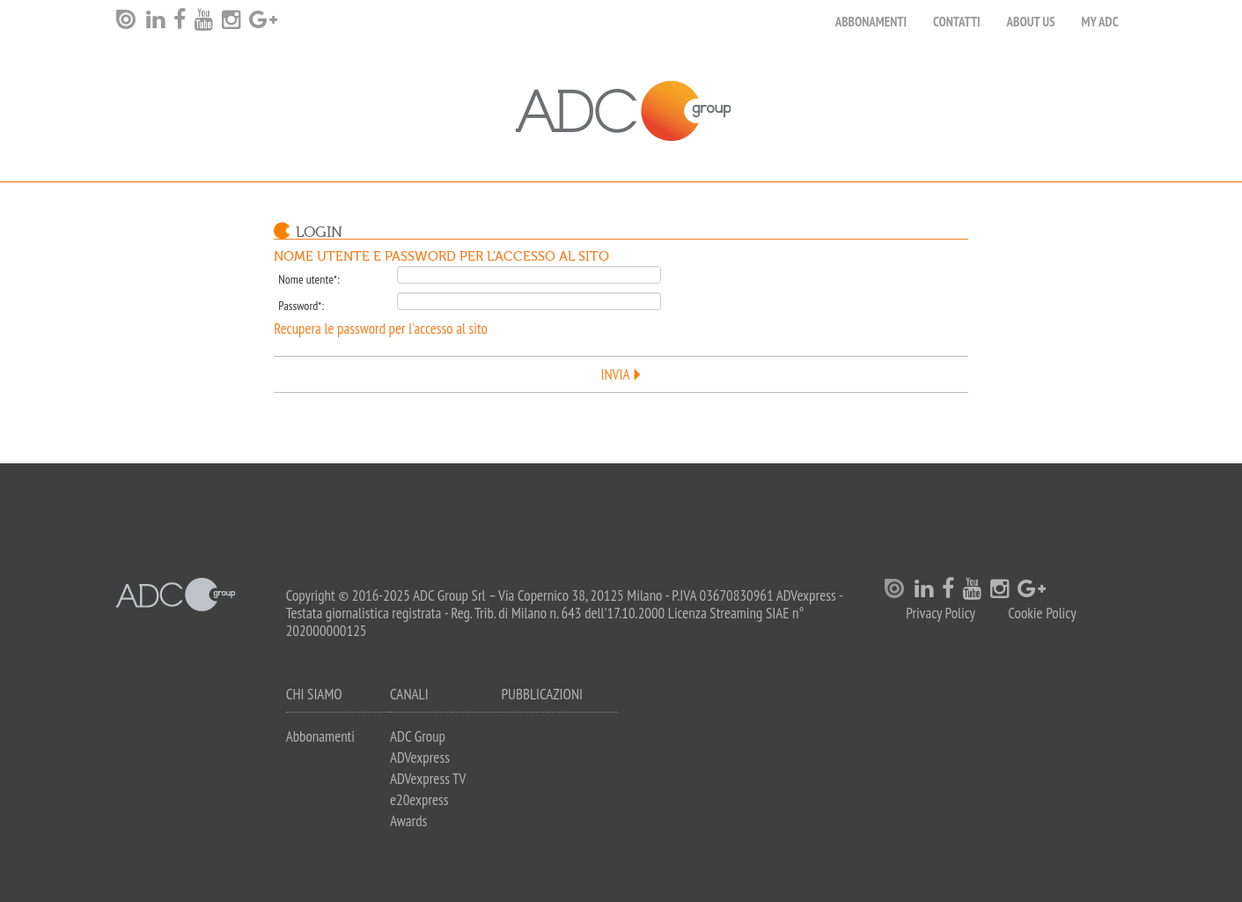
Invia (615, 374)
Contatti (957, 21)
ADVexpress (420, 757)
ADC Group (417, 736)
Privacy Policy (940, 613)
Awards (408, 821)
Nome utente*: (309, 279)
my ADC (1099, 21)
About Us (1031, 21)
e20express (419, 800)
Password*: (301, 306)
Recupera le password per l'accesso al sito (381, 328)
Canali (409, 694)
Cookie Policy (1042, 613)
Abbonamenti (871, 21)
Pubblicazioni (542, 694)
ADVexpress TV (428, 778)
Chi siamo (314, 694)
